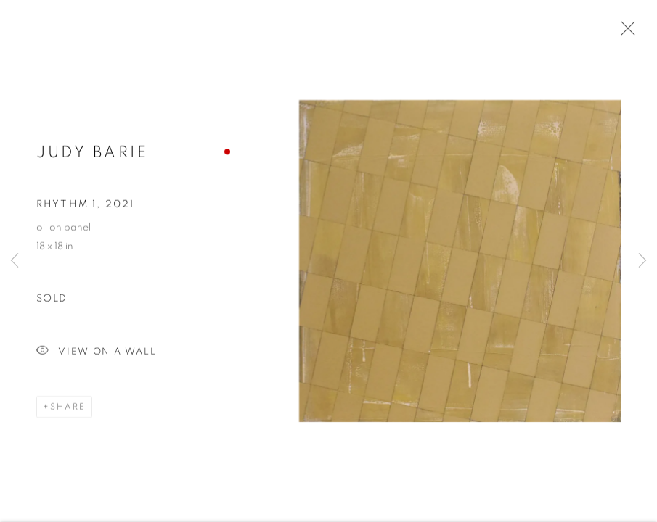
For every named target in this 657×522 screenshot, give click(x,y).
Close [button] (624, 33)
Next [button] (642, 261)
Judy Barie (92, 153)
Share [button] (68, 408)
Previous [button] (14, 261)
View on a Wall (96, 353)
